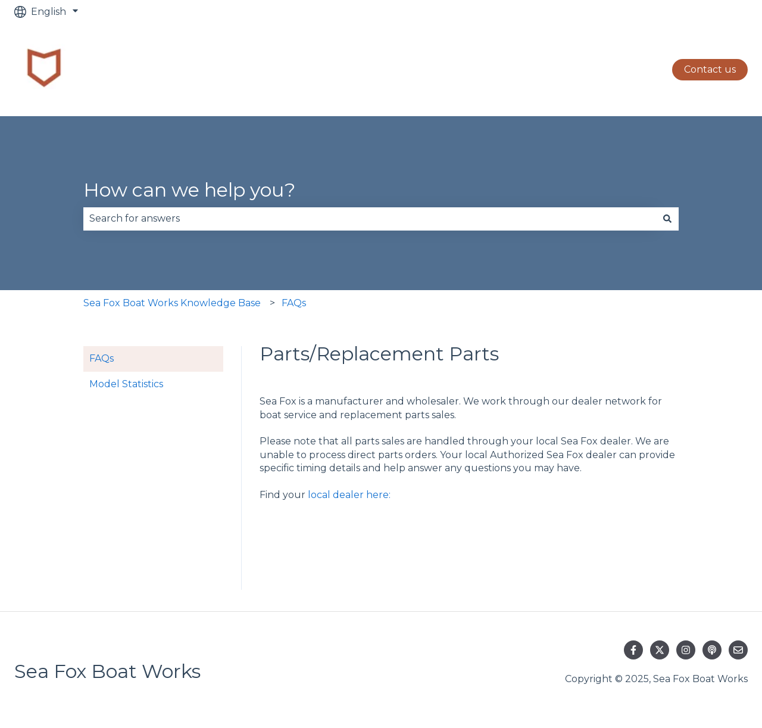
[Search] (667, 218)
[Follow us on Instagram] (685, 649)
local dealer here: (349, 494)
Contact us (710, 69)
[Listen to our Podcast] (712, 649)
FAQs (294, 303)
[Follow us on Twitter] (659, 649)
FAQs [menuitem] (101, 358)
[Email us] (738, 649)
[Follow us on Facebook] (633, 649)
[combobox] (369, 218)
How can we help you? (189, 189)
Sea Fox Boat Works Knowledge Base (172, 303)
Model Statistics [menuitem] (126, 384)
